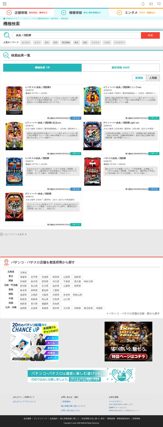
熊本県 (56, 308)
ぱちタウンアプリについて (24, 401)
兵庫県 (56, 294)
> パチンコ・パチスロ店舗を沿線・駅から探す (133, 313)
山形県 (66, 277)
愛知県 (45, 290)
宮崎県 (77, 308)
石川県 (45, 286)
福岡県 (23, 308)
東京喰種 (66, 42)
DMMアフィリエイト (118, 407)
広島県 (56, 299)
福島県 (77, 277)
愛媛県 (45, 303)
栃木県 (34, 281)
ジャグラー (119, 42)
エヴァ (37, 42)
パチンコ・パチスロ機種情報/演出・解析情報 (40, 18)
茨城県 (23, 281)
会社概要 (27, 418)
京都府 (34, 294)
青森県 (23, 277)
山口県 (66, 299)
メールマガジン (115, 401)
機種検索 (64, 18)
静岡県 (34, 290)
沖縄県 (99, 308)
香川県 (34, 303)
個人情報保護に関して (69, 418)
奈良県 (66, 294)
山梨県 (66, 286)
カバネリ (26, 42)
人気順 (153, 78)
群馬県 (45, 281)
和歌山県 (77, 294)
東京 (76, 42)
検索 (150, 35)
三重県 (56, 290)
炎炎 (85, 42)
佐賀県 (34, 308)
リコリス (95, 42)
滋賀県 (23, 294)
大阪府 (45, 294)
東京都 (77, 281)
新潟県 (23, 286)
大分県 (66, 308)
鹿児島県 (88, 308)
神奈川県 (88, 281)
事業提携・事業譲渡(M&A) (118, 418)
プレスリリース (40, 418)
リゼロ (107, 42)
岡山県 (45, 299)
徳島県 (23, 303)
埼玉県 (56, 281)
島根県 (34, 299)
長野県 (77, 286)
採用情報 (136, 418)
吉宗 (55, 42)
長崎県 (45, 308)
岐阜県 (23, 290)
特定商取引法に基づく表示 (93, 418)
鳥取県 (23, 299)
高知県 (56, 303)
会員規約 (53, 418)
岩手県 (34, 277)
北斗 (47, 42)
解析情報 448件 (120, 67)
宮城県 (45, 277)
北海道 (23, 272)
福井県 (56, 286)
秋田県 (56, 277)
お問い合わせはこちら (70, 410)
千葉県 (66, 281)
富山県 (34, 286)
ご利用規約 (66, 401)
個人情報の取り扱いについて (73, 406)
